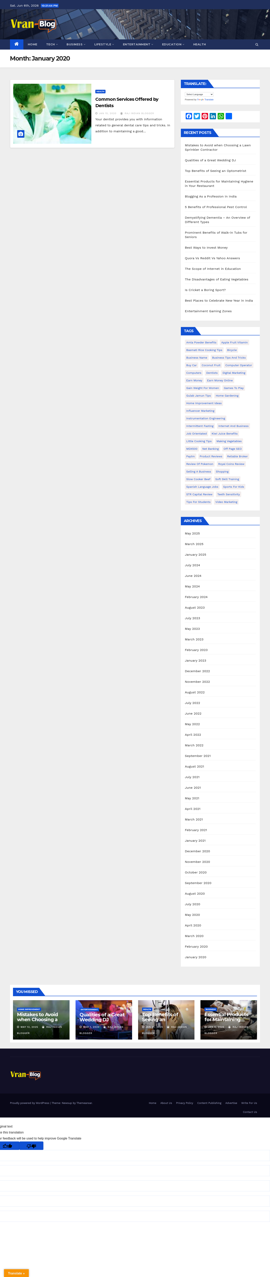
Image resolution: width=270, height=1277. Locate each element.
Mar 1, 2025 (91, 1027)
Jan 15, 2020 (107, 113)
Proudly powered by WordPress (30, 1103)
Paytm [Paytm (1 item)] (190, 456)
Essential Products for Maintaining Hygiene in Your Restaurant (226, 1022)
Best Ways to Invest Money (206, 247)
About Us (166, 1103)
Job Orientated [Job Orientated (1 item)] (196, 433)
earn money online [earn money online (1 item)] (220, 380)
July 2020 (192, 904)
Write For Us (249, 1103)
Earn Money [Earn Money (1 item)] (194, 380)
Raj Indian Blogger (137, 113)
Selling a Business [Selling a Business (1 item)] (198, 471)
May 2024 (192, 586)
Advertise (231, 1103)
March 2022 (194, 745)
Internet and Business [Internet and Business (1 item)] (233, 426)
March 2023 (194, 639)
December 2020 (197, 851)
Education (173, 44)
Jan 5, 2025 (216, 1027)
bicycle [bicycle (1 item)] (232, 350)
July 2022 (192, 703)
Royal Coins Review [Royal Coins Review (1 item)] (231, 464)
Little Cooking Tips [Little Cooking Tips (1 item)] (199, 441)
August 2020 (195, 893)
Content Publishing (209, 1103)
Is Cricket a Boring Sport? (205, 290)
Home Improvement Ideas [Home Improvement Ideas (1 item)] (204, 403)
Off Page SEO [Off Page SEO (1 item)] (233, 448)
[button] (256, 44)
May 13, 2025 (29, 1027)
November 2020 (197, 862)
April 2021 (192, 809)
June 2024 (193, 576)
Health (199, 44)
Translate (205, 99)
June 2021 (193, 788)
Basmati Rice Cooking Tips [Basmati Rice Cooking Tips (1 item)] (204, 350)
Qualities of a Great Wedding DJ (210, 160)
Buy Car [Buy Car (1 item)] (191, 365)
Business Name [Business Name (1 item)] (196, 357)
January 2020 (195, 957)
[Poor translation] (31, 1145)
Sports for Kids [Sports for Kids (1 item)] (233, 486)
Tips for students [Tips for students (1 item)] (198, 501)
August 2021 (194, 766)
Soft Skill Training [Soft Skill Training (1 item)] (227, 479)
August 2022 (195, 692)
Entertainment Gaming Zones (208, 311)
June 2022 (193, 713)
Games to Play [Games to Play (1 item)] (234, 388)
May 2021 (192, 798)
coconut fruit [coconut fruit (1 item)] (211, 365)
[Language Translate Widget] (199, 94)
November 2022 (197, 682)
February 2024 (196, 597)
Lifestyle (104, 44)
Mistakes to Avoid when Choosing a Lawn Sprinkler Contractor (37, 1022)
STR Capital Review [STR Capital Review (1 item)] (199, 494)
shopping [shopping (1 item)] (222, 471)
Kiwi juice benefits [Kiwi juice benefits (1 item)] (225, 433)
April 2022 (193, 735)
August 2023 (195, 607)
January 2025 (195, 554)
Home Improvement (29, 1009)
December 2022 (197, 671)
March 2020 (194, 936)
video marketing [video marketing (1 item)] (226, 501)
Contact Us (250, 1112)
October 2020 (196, 872)
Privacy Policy (184, 1103)
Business (76, 44)
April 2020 (193, 925)
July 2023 (192, 618)
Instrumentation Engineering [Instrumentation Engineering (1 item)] (205, 418)
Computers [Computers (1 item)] (193, 372)
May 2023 (192, 629)
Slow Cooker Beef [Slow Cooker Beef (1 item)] (198, 479)
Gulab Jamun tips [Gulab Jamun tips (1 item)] (198, 395)
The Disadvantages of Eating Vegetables (216, 279)
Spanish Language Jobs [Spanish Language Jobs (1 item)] (202, 486)
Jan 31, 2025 (154, 1027)
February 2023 (196, 650)
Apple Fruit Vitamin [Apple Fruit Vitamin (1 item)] (234, 342)
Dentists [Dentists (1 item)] (212, 372)
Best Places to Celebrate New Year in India (219, 300)
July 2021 (192, 777)
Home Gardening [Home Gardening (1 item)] (227, 395)
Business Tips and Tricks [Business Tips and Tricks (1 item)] (229, 357)
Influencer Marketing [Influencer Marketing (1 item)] (200, 410)
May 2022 (192, 724)
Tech (52, 44)
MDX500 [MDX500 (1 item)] (191, 448)
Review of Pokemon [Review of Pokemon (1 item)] (199, 464)
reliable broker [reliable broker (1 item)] (237, 456)
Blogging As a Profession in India (211, 196)
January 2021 (195, 840)
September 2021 (198, 756)
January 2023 (195, 660)
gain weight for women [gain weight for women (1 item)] (202, 388)
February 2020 (196, 946)
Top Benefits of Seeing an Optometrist (215, 171)
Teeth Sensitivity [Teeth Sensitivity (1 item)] (228, 494)
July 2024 (192, 565)
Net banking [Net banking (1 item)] (210, 448)
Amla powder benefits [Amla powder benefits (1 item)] (201, 342)
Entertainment (138, 44)
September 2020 (198, 883)
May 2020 (192, 915)
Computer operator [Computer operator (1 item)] (238, 365)
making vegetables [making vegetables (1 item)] (229, 441)
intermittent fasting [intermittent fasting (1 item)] (199, 426)
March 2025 (194, 544)
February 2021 (196, 830)
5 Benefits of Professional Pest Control (216, 207)
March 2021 (194, 819)
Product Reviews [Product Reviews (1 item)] (211, 456)
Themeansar (84, 1103)
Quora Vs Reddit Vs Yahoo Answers (212, 258)
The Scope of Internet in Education (213, 269)
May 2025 (192, 533)
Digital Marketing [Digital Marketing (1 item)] (233, 372)
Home (32, 44)
